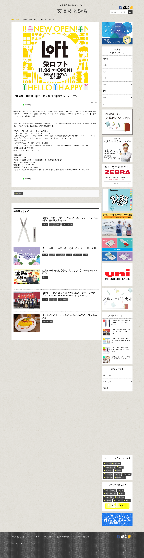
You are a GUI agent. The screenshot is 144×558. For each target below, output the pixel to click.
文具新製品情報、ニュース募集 (69, 536)
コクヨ (52, 254)
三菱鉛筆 (118, 470)
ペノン (108, 463)
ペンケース (118, 500)
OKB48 (122, 493)
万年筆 (117, 388)
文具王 (45, 277)
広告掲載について (50, 536)
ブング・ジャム (67, 224)
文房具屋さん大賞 (111, 493)
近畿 (117, 84)
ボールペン (78, 254)
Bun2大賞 (108, 500)
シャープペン (117, 382)
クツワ (45, 254)
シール (121, 490)
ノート (69, 254)
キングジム (127, 474)
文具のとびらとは (17, 536)
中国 (117, 97)
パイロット (109, 477)
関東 (117, 72)
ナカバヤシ (109, 474)
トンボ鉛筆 (60, 254)
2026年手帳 (109, 497)
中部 (117, 78)
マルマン (52, 299)
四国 (117, 91)
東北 (117, 65)
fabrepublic (116, 463)
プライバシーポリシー (34, 536)
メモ (85, 254)
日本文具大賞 (63, 299)
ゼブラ (118, 474)
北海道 (117, 59)
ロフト (19, 194)
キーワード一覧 (116, 506)
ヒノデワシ (109, 470)
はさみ (45, 224)
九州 (117, 104)
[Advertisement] (117, 423)
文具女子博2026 (110, 490)
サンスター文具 (54, 224)
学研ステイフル (47, 321)
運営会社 (85, 536)
